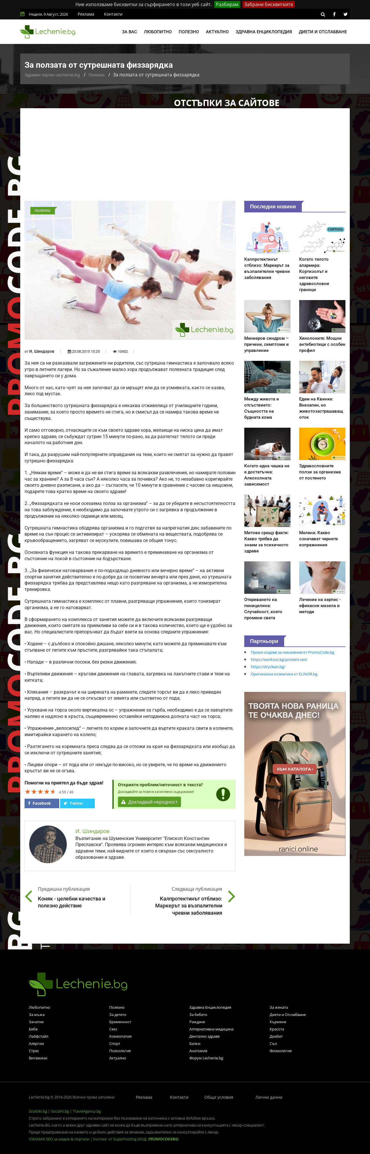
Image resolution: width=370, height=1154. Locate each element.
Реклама (86, 14)
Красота (277, 1029)
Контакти (113, 14)
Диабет (276, 1036)
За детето (117, 1014)
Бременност (120, 1021)
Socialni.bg (60, 1111)
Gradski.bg (38, 1111)
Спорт (114, 1043)
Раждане (197, 1021)
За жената (279, 1007)
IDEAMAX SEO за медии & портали (59, 1139)
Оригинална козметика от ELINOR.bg (284, 674)
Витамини (38, 1058)
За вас (129, 31)
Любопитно (158, 31)
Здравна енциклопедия (264, 31)
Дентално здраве (204, 1036)
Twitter (73, 803)
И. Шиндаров (41, 351)
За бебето (198, 1014)
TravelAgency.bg (87, 1111)
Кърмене (278, 1021)
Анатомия (198, 1050)
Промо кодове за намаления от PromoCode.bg (292, 652)
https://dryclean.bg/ (268, 666)
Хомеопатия (120, 1036)
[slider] (40, 791)
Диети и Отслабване (288, 1014)
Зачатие (36, 1021)
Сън (273, 1043)
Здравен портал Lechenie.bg (52, 75)
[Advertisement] (185, 157)
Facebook (39, 803)
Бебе (33, 1029)
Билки (194, 1043)
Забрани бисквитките (268, 4)
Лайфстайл (38, 1036)
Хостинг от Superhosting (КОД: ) (136, 1139)
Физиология (281, 1050)
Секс (113, 1029)
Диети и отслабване (323, 31)
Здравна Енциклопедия (210, 1007)
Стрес (34, 1050)
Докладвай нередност (149, 802)
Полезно (189, 31)
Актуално (217, 31)
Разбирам (227, 4)
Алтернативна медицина (211, 1029)
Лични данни (269, 1097)
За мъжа (37, 1014)
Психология (120, 1050)
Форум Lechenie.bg (206, 1058)
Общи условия (218, 1097)
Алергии (36, 1043)
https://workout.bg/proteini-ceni (279, 659)
